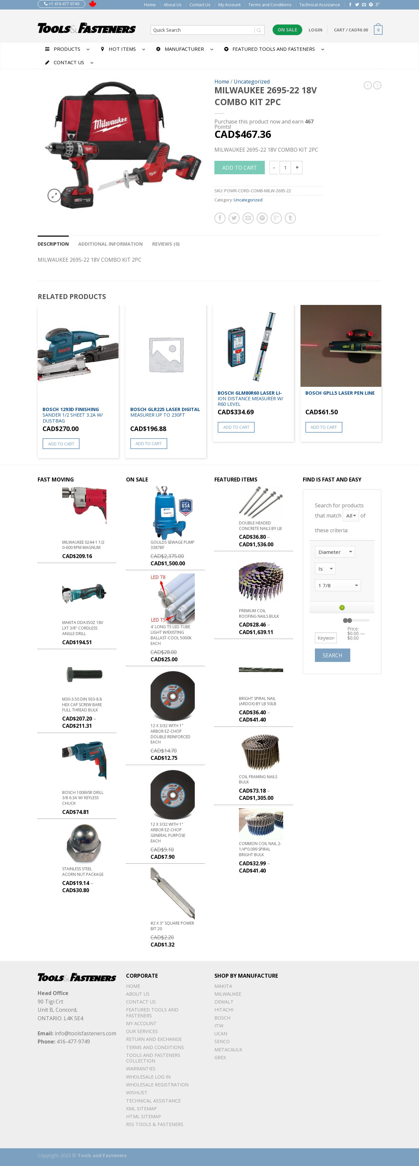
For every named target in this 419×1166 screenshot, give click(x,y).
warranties (140, 1068)
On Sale (287, 30)
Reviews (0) (166, 244)
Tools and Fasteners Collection (153, 1058)
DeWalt (224, 1002)
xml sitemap (141, 1108)
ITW (218, 1026)
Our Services (142, 1031)
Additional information (110, 244)
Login (315, 30)
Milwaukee (227, 994)
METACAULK (228, 1049)
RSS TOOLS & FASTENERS (154, 1124)
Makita (223, 986)
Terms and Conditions (270, 5)
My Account (229, 5)
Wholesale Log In (148, 1077)
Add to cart (239, 167)
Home (150, 5)
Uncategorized (252, 81)
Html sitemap (143, 1116)
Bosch (222, 1018)
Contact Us (200, 5)
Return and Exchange (154, 1039)
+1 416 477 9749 (61, 4)
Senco (222, 1041)
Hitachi (223, 1009)
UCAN (220, 1033)
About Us (173, 5)
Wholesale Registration (157, 1084)
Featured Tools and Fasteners (152, 1012)
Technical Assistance (320, 5)
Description (53, 244)
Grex (220, 1057)
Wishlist (137, 1092)
